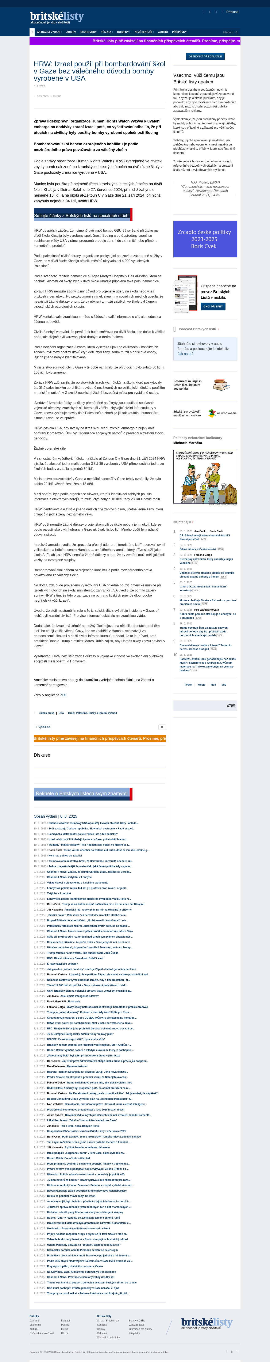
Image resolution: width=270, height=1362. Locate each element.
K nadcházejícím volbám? (62, 963)
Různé (65, 1333)
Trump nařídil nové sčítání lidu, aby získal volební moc (99, 1082)
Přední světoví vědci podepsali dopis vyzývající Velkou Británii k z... (87, 1169)
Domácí (65, 1320)
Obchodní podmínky (108, 1337)
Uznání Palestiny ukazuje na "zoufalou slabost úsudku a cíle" (84, 1244)
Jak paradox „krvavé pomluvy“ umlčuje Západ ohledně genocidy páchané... (92, 969)
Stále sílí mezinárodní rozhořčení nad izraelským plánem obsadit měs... (89, 936)
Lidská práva (46, 713)
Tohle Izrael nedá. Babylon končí (79, 1125)
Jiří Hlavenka (55, 909)
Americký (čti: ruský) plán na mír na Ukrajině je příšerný (98, 909)
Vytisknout (43, 727)
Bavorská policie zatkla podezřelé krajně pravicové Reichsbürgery (87, 1190)
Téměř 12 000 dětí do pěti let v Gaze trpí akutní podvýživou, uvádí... (87, 985)
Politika (65, 1324)
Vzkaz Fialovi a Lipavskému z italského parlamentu (77, 882)
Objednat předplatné (205, 56)
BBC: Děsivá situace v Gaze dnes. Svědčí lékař (75, 958)
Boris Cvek (55, 850)
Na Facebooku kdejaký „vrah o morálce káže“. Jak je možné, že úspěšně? (113, 1093)
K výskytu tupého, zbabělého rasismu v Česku (75, 1266)
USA (61, 713)
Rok (213, 684)
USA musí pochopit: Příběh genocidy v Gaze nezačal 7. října (83, 1288)
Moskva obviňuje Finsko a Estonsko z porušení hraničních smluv (208, 602)
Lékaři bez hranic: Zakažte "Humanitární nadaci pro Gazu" (82, 1120)
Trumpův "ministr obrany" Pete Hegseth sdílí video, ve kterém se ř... (89, 844)
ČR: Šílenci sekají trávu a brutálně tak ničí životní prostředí (205, 537)
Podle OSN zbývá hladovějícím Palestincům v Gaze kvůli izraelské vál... (90, 1261)
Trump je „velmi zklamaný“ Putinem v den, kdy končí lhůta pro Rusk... (89, 1012)
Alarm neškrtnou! (76, 1066)
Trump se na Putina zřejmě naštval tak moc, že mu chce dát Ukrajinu (103, 904)
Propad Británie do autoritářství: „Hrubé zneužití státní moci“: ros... (87, 920)
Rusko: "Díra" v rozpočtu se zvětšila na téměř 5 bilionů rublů (83, 1217)
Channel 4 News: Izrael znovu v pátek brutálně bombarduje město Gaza (90, 931)
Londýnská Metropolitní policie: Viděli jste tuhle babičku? (83, 834)
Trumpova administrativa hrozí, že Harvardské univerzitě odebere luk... (91, 861)
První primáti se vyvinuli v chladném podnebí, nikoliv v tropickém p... (88, 1163)
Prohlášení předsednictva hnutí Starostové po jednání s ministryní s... (89, 1255)
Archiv (71, 32)
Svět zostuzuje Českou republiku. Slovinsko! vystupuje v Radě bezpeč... (92, 828)
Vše (223, 684)
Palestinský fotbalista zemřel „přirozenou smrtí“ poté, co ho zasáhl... (88, 925)
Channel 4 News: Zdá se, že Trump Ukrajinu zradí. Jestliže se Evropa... (89, 871)
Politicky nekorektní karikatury (197, 440)
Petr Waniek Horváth (206, 609)
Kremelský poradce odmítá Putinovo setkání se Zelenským (82, 1250)
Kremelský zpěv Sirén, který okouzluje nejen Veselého (206, 561)
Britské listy (59, 18)
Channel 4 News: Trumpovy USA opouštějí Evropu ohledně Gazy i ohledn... (94, 823)
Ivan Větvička (55, 1104)
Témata (107, 32)
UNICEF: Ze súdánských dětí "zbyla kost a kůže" (76, 1039)
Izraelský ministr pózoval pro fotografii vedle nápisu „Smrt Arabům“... (89, 1044)
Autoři (163, 32)
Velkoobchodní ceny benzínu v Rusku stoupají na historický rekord (87, 1239)
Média (64, 1329)
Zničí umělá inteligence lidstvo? (79, 996)
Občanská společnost (42, 1333)
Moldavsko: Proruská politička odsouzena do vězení (78, 1228)
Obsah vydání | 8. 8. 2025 (55, 816)
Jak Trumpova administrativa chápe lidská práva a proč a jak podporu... (105, 1061)
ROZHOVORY (88, 32)
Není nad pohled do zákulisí (65, 855)
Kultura (34, 1329)
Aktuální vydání (49, 32)
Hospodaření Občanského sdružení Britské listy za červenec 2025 (86, 1131)
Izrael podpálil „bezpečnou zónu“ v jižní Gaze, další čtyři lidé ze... (86, 1152)
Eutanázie (74, 1001)
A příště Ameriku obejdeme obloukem (87, 1147)
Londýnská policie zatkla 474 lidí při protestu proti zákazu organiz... (87, 888)
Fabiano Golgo (56, 1007)
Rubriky (123, 32)
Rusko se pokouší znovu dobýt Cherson (71, 1196)
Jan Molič (53, 996)
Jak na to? (185, 354)
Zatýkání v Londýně (59, 893)
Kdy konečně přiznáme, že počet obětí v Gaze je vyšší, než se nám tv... (89, 942)
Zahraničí (35, 1320)
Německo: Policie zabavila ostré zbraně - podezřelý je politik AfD (85, 1174)
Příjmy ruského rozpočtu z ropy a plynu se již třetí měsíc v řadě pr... (87, 1234)
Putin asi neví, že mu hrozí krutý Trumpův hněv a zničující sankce (101, 1136)
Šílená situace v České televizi (202, 549)
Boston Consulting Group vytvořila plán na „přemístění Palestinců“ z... (89, 1098)
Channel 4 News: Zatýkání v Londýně (69, 877)
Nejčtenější (144, 32)
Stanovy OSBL (137, 1320)
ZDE (63, 695)
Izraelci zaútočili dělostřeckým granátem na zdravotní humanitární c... (89, 1223)
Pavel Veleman (56, 1066)
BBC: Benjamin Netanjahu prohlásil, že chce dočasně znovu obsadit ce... (91, 1028)
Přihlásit (230, 12)
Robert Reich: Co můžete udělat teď (68, 1158)
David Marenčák (56, 1001)
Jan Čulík (199, 531)
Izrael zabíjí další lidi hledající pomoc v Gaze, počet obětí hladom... (88, 839)
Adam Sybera (55, 1115)
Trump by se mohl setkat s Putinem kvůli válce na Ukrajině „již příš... (88, 1293)
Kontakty (102, 1324)
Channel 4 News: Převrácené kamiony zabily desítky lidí (80, 1277)
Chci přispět (213, 306)
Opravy (101, 1329)
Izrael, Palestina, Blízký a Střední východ (92, 713)
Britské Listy (207, 1324)
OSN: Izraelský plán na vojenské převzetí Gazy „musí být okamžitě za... (89, 990)
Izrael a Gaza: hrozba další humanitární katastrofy (203, 588)
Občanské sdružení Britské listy (70, 1352)
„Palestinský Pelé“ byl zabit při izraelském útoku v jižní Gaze (83, 1055)
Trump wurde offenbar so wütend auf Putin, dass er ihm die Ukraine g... (106, 850)
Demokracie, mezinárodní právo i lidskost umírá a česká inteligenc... (106, 1104)
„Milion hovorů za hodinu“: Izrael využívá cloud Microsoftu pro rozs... (88, 1179)
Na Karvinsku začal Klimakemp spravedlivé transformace (81, 1271)
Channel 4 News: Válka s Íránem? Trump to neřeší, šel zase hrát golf (205, 647)
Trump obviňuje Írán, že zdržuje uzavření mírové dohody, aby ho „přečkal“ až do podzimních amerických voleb (204, 631)
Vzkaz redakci (136, 1324)
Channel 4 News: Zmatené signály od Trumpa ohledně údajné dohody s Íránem (207, 575)
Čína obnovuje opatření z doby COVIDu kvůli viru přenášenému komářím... (91, 1017)
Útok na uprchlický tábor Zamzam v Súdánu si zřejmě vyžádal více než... (90, 1185)
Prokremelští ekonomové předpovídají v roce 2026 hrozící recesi (85, 1109)
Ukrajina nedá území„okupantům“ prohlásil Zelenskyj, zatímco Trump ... (90, 947)
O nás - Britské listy (108, 1320)
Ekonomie (35, 1324)
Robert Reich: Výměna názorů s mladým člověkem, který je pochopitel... (90, 1050)
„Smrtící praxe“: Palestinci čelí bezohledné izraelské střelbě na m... (87, 915)
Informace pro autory (140, 1329)
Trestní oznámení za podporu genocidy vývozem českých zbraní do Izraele (91, 1282)
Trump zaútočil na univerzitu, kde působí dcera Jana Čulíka (82, 952)
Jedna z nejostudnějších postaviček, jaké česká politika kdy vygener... (91, 866)
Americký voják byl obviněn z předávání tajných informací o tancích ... (89, 1201)
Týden (188, 684)
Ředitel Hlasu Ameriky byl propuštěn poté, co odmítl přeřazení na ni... (89, 1088)
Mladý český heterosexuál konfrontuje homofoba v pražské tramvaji (107, 1007)
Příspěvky (179, 32)
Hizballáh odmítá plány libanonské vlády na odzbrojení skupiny (85, 1212)
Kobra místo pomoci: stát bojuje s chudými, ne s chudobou (208, 616)
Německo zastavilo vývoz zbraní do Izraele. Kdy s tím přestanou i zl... (88, 980)
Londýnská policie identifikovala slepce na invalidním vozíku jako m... (89, 898)
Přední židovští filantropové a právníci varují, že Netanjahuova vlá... (87, 1077)
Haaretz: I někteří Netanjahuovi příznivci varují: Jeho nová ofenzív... (87, 1071)
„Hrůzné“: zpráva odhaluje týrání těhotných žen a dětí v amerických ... (89, 1207)
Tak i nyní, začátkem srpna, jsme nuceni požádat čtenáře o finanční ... (88, 1142)
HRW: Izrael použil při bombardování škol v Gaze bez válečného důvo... (90, 1023)
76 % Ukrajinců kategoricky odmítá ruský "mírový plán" (80, 1034)
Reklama (102, 1333)
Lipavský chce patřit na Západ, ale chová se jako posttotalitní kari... (109, 974)
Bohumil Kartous (57, 974)
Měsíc (201, 684)
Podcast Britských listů (195, 329)
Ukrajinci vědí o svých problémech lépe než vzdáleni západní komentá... (108, 1115)
